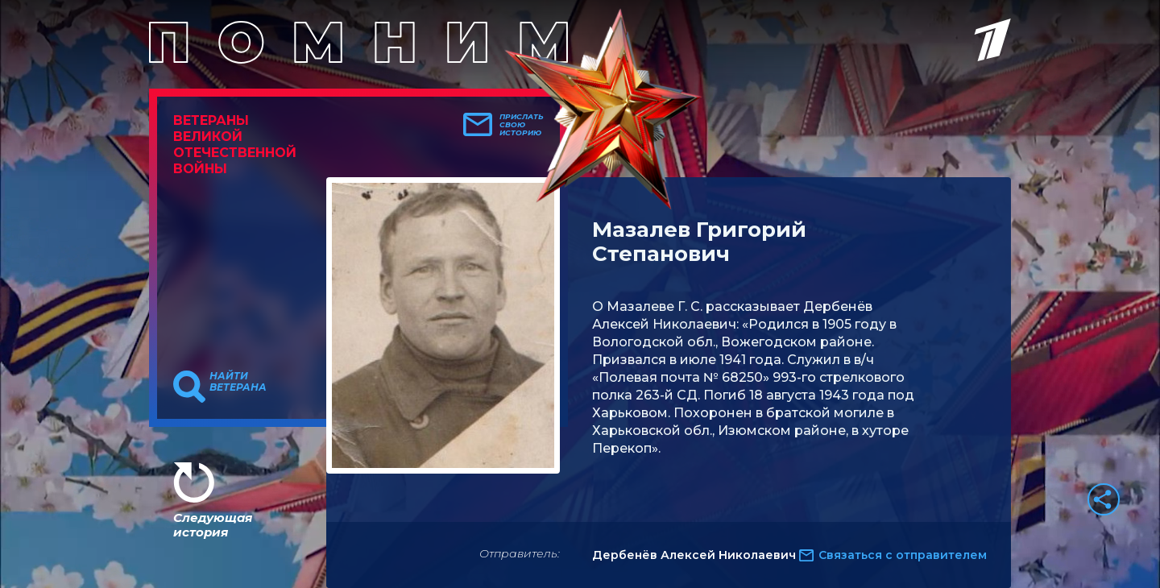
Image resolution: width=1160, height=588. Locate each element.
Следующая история (212, 525)
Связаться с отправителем (902, 555)
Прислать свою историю (521, 125)
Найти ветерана (238, 382)
